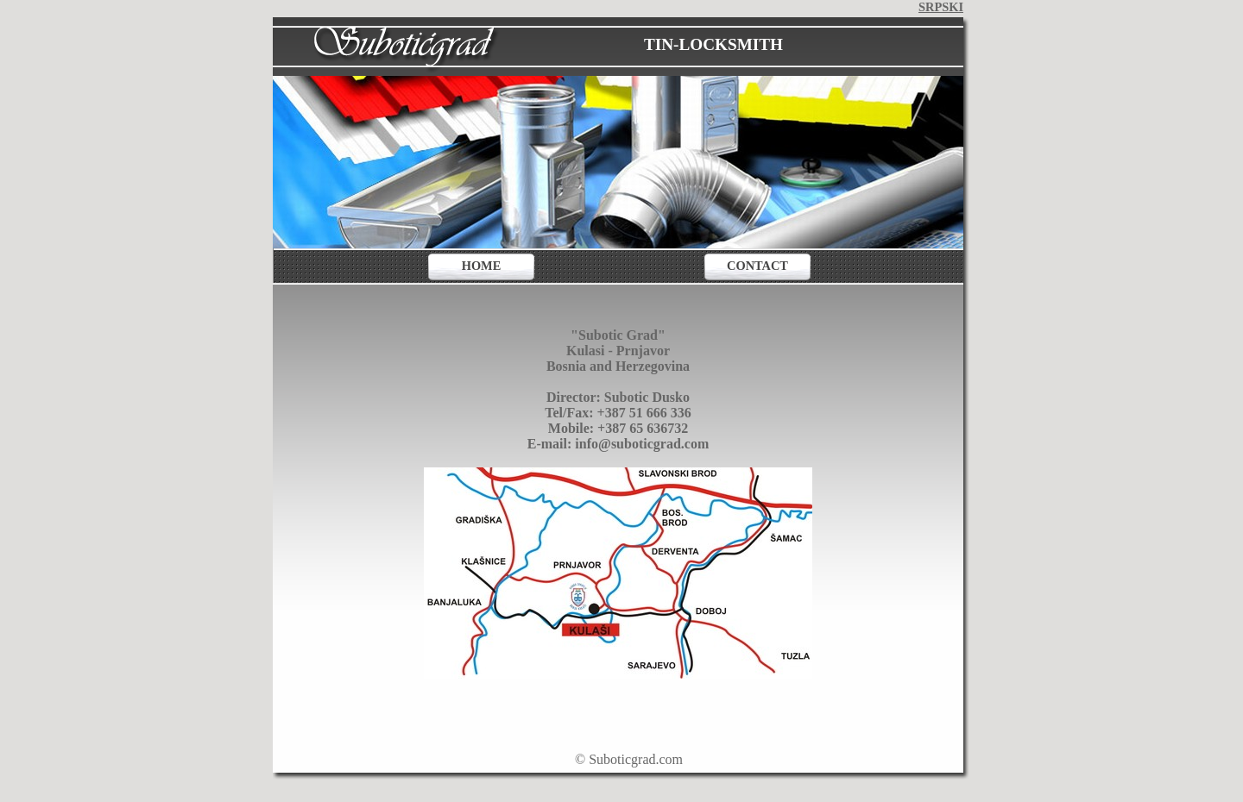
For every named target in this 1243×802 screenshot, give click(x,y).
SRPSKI (940, 7)
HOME (482, 266)
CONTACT (757, 266)
